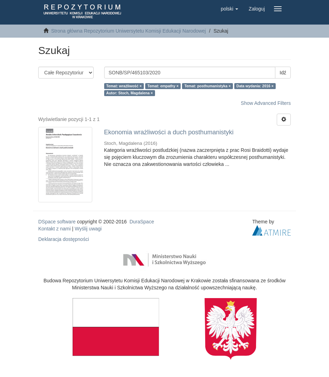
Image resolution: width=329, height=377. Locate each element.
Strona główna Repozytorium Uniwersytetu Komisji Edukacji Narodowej (128, 31)
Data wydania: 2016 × (255, 86)
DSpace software (57, 221)
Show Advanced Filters (266, 103)
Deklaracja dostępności (63, 239)
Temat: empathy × (163, 86)
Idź (283, 72)
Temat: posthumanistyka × (207, 86)
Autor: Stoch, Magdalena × (129, 93)
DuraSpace (141, 221)
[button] (229, 9)
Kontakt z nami (54, 228)
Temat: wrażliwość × (124, 86)
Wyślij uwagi (88, 228)
